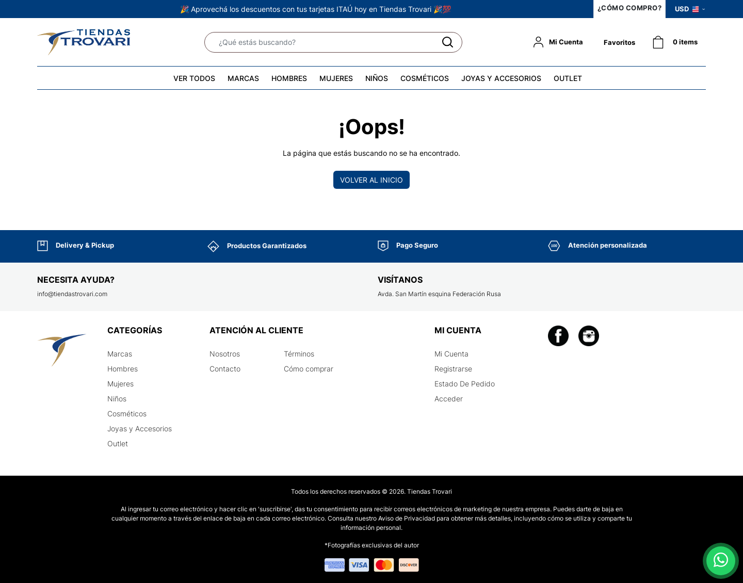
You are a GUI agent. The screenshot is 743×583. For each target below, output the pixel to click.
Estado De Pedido (464, 383)
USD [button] (690, 9)
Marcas (119, 353)
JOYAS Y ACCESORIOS (501, 78)
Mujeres (120, 383)
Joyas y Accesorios (139, 428)
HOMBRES (289, 78)
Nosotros (224, 353)
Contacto (224, 368)
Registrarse (453, 368)
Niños (116, 398)
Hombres (122, 368)
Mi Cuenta (451, 353)
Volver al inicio (371, 179)
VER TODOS (194, 78)
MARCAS (243, 78)
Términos (299, 353)
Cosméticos (127, 413)
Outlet (117, 443)
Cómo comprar (308, 368)
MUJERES (336, 78)
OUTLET (568, 78)
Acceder (448, 398)
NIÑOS (376, 78)
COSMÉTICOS (424, 78)
